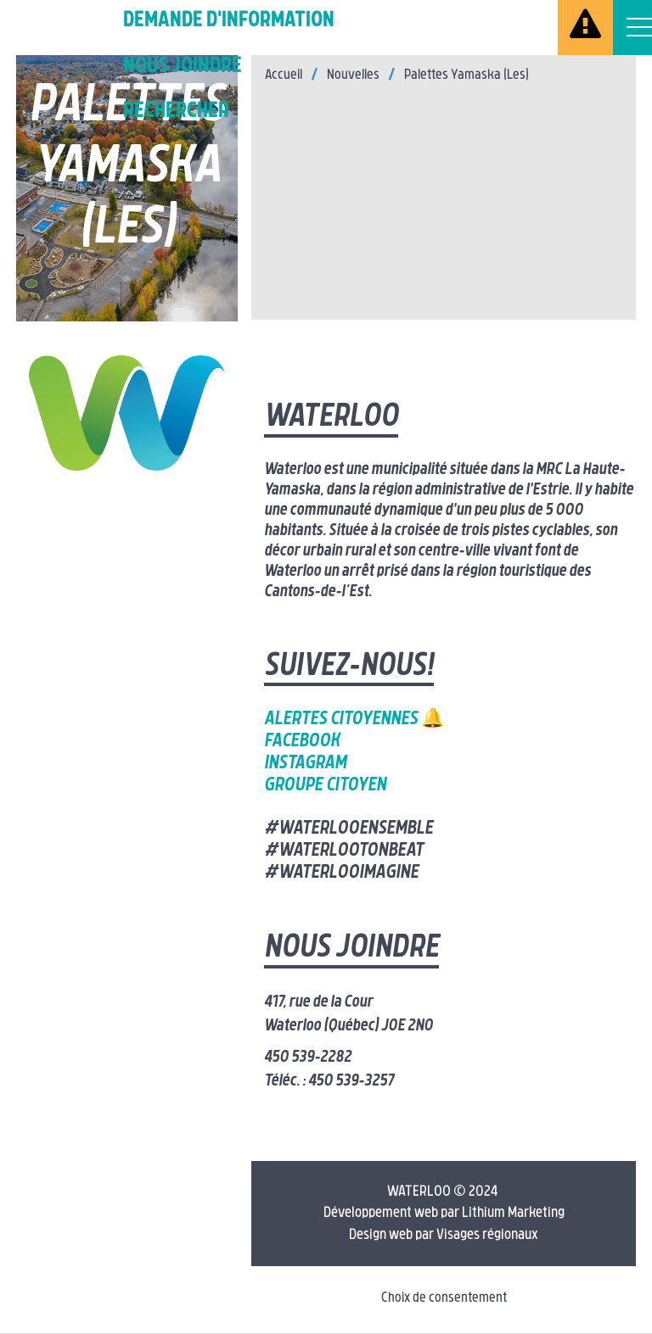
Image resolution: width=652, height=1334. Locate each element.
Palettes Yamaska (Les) (466, 75)
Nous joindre (182, 66)
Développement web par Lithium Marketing (444, 1213)
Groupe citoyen (325, 785)
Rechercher (176, 111)
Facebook (302, 741)
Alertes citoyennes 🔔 (354, 719)
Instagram (305, 763)
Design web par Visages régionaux (443, 1235)
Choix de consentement (444, 1298)
